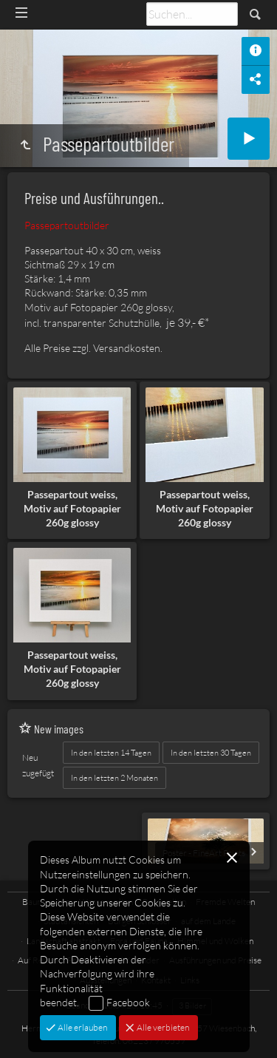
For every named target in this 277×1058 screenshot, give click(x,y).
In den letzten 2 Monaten (114, 778)
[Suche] (192, 14)
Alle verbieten (162, 1027)
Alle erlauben (81, 1027)
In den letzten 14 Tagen (111, 752)
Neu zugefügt (38, 765)
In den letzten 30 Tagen (211, 752)
